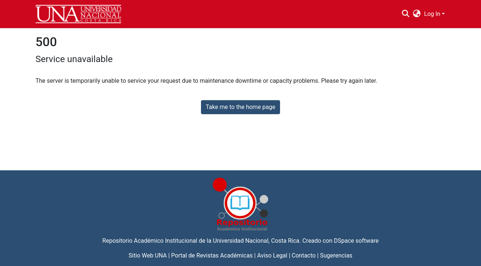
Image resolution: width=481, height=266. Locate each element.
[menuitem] (417, 14)
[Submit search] (405, 14)
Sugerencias (336, 255)
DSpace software (356, 240)
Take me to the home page (241, 106)
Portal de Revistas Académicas (212, 255)
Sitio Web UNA (148, 255)
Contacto (304, 255)
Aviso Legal (272, 255)
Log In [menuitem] (432, 13)
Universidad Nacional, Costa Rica (256, 240)
